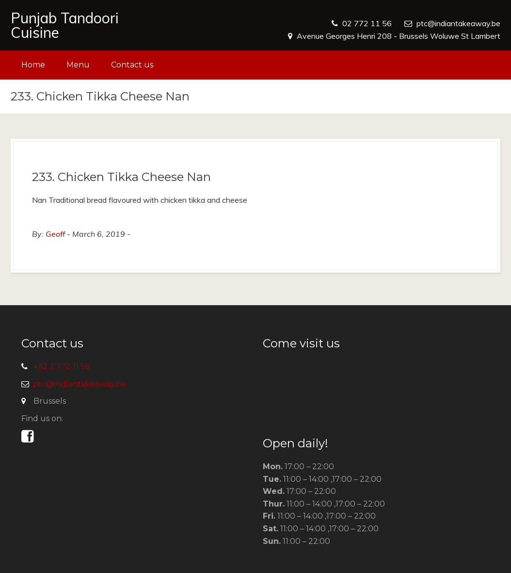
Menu (78, 64)
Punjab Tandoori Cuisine (65, 25)
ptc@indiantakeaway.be (458, 23)
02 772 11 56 (367, 23)
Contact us (132, 64)
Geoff (55, 234)
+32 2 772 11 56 (61, 366)
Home (33, 64)
